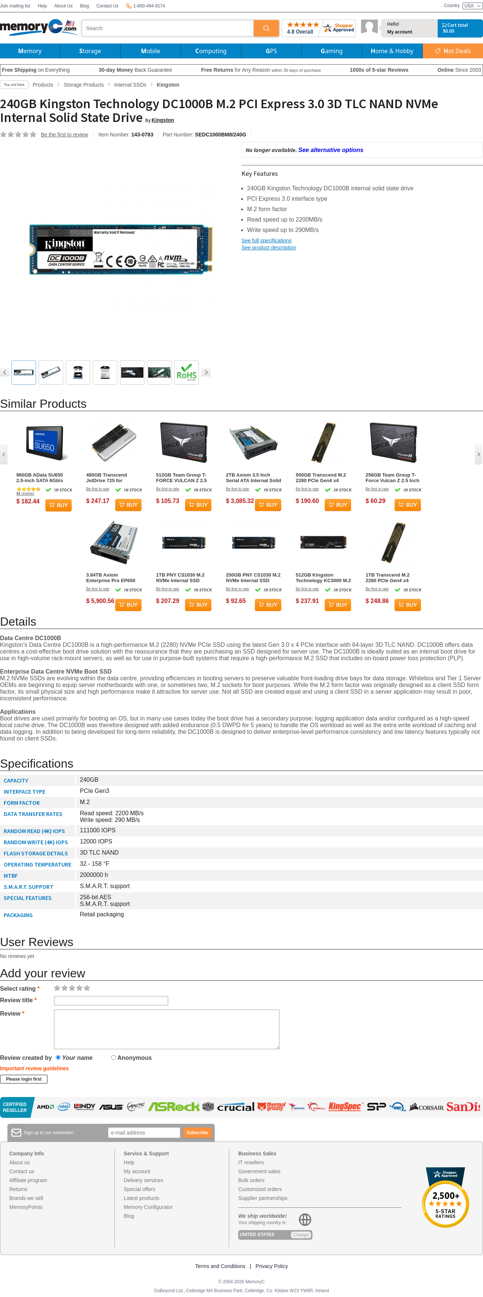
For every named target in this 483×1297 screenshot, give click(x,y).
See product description (269, 248)
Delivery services (143, 1180)
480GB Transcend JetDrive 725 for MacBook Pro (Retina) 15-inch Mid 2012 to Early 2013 (111, 477)
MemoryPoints (25, 1207)
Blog (84, 6)
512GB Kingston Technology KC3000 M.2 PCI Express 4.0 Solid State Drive (323, 577)
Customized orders (260, 1189)
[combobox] (168, 28)
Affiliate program (28, 1180)
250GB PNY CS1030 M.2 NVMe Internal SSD (253, 577)
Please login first (24, 1079)
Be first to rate (97, 489)
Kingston (163, 120)
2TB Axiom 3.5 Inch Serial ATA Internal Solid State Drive (253, 477)
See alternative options (330, 150)
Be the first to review (64, 135)
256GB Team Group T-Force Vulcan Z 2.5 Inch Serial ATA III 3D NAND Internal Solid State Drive (392, 477)
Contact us (21, 1171)
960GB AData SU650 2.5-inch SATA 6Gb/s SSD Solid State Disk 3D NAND (44, 477)
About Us (63, 6)
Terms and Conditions (220, 1266)
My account (399, 32)
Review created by (26, 1058)
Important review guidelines (34, 1068)
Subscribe (197, 1132)
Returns (18, 1189)
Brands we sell (26, 1198)
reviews (25, 493)
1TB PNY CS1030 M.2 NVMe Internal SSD (180, 577)
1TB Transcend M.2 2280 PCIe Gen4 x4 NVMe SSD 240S (387, 577)
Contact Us (107, 6)
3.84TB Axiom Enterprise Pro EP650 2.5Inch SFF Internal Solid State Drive (110, 577)
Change (301, 1235)
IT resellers (251, 1162)
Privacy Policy (272, 1266)
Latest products (141, 1198)
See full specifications (267, 240)
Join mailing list (15, 6)
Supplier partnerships (262, 1198)
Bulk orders (251, 1180)
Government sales (259, 1171)
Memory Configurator (148, 1207)
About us (19, 1162)
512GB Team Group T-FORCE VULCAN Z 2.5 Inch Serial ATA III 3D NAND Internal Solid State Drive (181, 477)
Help (42, 6)
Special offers (139, 1189)
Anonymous (131, 1058)
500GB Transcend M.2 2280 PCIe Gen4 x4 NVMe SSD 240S (321, 477)
